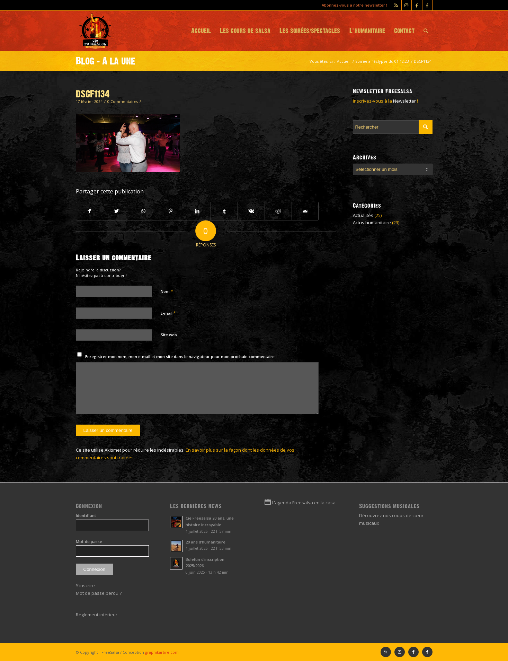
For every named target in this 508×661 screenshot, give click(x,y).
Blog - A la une (105, 61)
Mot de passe (89, 542)
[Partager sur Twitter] (116, 211)
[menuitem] (201, 31)
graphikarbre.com (162, 652)
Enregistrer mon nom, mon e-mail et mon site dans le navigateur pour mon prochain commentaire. (180, 356)
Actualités (363, 215)
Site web (169, 334)
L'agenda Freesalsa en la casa (304, 502)
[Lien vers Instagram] (406, 5)
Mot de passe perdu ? (99, 593)
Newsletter (404, 101)
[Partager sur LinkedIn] (197, 211)
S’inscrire (85, 585)
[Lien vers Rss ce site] (396, 5)
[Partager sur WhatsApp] (143, 211)
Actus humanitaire (372, 222)
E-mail (168, 313)
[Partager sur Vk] (251, 211)
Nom (167, 291)
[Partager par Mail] (305, 211)
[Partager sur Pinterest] (170, 211)
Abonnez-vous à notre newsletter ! (354, 5)
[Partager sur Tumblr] (224, 211)
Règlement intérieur (96, 614)
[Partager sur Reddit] (278, 211)
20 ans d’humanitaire (205, 542)
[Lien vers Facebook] (427, 5)
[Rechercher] (426, 31)
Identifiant (86, 516)
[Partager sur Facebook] (89, 211)
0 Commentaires (122, 101)
